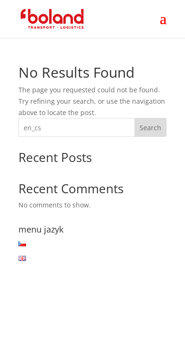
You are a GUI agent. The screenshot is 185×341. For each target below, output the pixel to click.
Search (150, 127)
